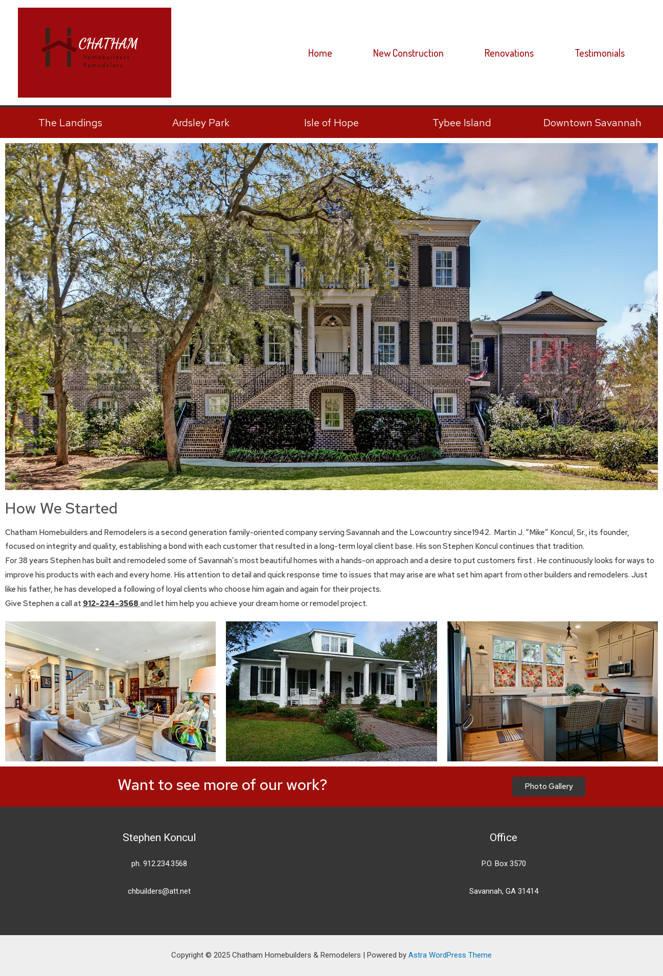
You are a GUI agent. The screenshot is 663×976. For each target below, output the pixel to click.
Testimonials (600, 52)
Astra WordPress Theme (450, 955)
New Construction (408, 52)
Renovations (509, 52)
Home (320, 52)
